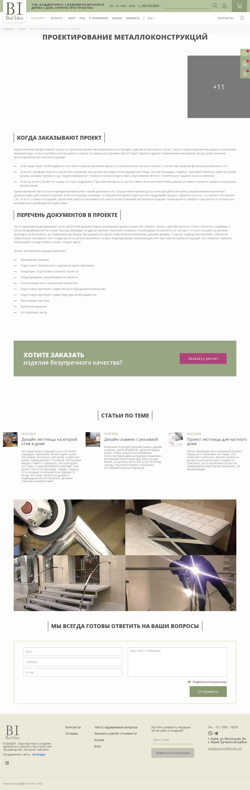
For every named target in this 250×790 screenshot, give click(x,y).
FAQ (82, 18)
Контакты (225, 18)
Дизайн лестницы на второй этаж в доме (49, 441)
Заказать (133, 18)
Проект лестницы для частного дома (217, 441)
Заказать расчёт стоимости (115, 733)
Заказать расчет (203, 358)
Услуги (57, 18)
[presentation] (53, 690)
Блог (72, 18)
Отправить (208, 691)
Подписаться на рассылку (207, 681)
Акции (117, 18)
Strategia (38, 754)
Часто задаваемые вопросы (116, 727)
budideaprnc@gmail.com (225, 748)
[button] (152, 6)
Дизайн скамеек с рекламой (131, 439)
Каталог (39, 18)
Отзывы (71, 733)
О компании (98, 18)
